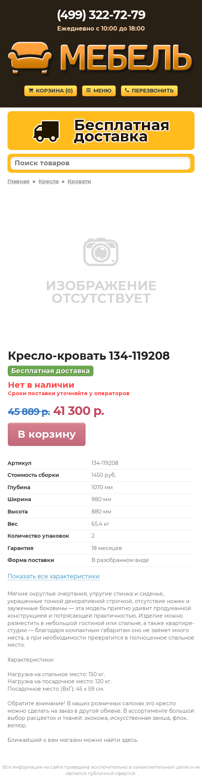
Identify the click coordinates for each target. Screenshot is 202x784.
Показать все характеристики (53, 576)
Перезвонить (149, 90)
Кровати (79, 181)
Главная (18, 181)
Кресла (48, 181)
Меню (99, 90)
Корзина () (50, 90)
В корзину (47, 434)
